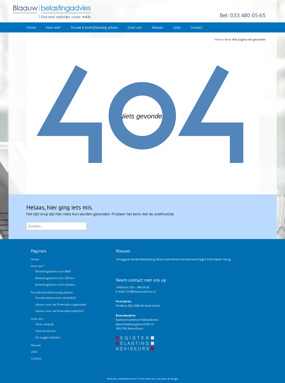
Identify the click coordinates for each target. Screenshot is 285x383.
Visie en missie (45, 331)
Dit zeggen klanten (48, 337)
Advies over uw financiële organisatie (60, 304)
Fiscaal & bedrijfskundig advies (94, 27)
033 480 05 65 (243, 15)
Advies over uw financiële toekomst (59, 311)
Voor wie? (53, 27)
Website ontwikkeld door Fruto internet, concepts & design (142, 378)
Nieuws (157, 27)
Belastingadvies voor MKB (53, 271)
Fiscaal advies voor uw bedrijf (55, 298)
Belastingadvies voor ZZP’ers (55, 278)
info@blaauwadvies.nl (140, 291)
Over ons (135, 27)
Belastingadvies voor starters (55, 284)
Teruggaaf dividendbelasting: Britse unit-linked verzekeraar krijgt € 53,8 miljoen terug (173, 259)
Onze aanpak (44, 324)
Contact (196, 27)
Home (31, 27)
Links (177, 27)
